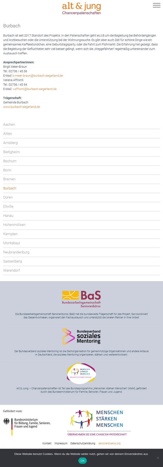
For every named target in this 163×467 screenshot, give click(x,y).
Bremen (9, 179)
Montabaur (11, 243)
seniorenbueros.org (109, 443)
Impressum (61, 443)
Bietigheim (11, 152)
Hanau (8, 215)
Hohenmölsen (14, 225)
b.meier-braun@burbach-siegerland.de (38, 75)
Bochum (9, 161)
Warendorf (11, 270)
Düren (8, 197)
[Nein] (158, 458)
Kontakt (46, 443)
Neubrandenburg (16, 252)
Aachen (9, 124)
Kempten (10, 234)
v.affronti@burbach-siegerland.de (34, 89)
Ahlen (7, 133)
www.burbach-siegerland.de (21, 107)
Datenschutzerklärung (82, 443)
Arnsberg (10, 143)
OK (82, 460)
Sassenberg (12, 261)
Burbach (9, 188)
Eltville (8, 206)
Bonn (7, 170)
